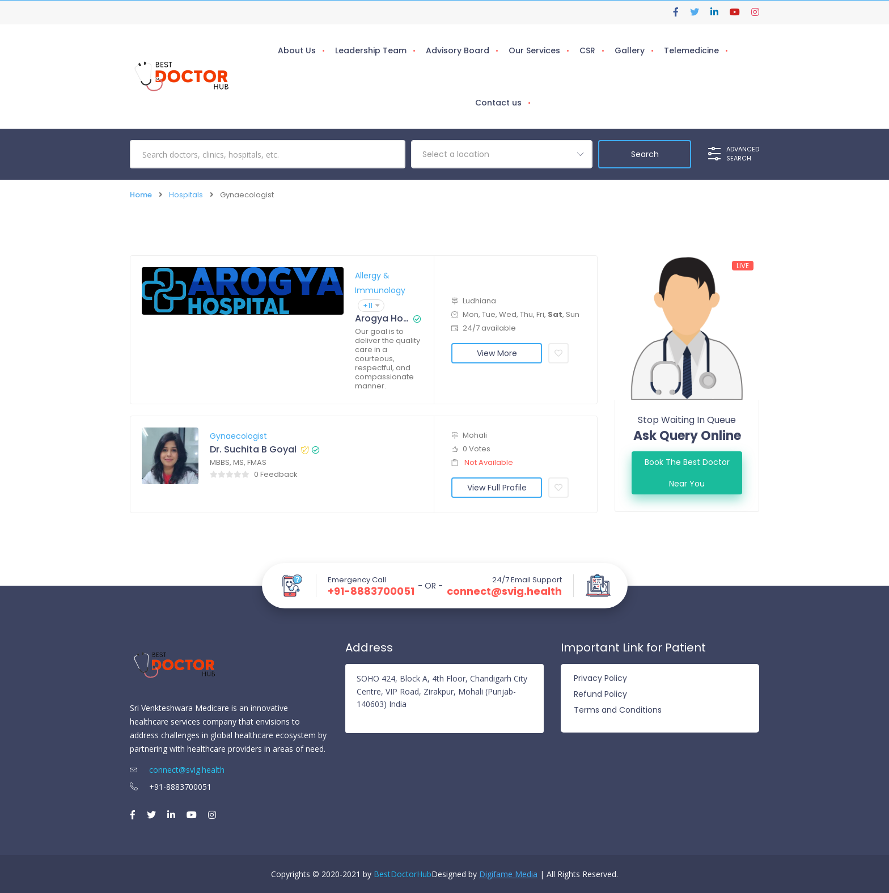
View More (497, 353)
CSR (587, 50)
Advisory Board (457, 50)
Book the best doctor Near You (687, 472)
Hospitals (186, 194)
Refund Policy (600, 694)
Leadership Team (371, 50)
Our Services (534, 50)
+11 (371, 305)
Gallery (630, 50)
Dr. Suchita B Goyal (253, 449)
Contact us (498, 102)
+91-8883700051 (371, 591)
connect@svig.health (504, 591)
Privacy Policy (600, 678)
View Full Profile (497, 487)
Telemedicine (691, 50)
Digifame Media (508, 873)
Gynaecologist (238, 436)
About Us (297, 50)
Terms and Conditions (618, 710)
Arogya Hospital (382, 318)
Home (141, 194)
